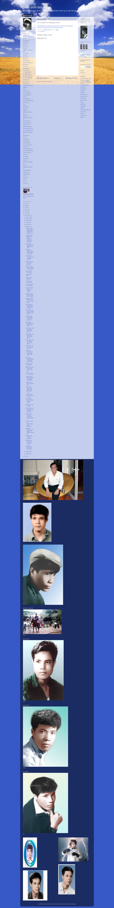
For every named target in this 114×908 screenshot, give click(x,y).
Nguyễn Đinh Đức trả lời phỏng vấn (29, 447)
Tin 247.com (83, 98)
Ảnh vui (25, 42)
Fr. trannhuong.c (27, 76)
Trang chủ (57, 78)
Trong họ (25, 172)
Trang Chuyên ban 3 (28, 167)
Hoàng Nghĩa (26, 95)
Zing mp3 (82, 92)
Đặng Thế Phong (27, 62)
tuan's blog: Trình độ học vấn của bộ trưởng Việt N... (29, 353)
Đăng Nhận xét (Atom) (47, 81)
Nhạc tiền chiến (26, 126)
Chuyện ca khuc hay (28, 50)
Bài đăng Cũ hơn (71, 78)
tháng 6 (28, 451)
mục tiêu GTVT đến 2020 (29, 364)
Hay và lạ (25, 91)
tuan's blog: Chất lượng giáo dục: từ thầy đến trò (30, 330)
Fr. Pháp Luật (26, 72)
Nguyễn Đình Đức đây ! (35, 7)
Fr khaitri (25, 68)
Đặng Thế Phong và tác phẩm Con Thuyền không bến (30, 431)
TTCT (24, 176)
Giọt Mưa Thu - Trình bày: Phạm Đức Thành (29, 442)
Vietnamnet (83, 106)
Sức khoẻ (25, 139)
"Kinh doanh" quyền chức (29, 281)
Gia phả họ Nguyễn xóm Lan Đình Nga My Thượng (85, 82)
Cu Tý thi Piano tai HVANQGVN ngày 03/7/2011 (29, 424)
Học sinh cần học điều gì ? (29, 271)
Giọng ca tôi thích (27, 85)
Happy (24, 87)
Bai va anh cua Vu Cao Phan (29, 373)
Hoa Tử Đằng (26, 93)
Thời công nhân (26, 148)
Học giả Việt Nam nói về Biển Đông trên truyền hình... (29, 389)
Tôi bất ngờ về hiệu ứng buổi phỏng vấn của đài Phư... (29, 378)
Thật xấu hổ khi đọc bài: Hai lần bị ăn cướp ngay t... (30, 300)
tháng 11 (28, 218)
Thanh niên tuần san (85, 109)
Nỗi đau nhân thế (27, 128)
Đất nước (25, 64)
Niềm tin (82, 117)
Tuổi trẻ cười (83, 115)
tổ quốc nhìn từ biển (27, 162)
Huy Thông (25, 98)
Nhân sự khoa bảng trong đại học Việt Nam (30, 267)
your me (25, 183)
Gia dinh (25, 79)
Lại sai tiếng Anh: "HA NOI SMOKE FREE (29, 400)
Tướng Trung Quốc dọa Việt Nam (29, 383)
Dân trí (82, 102)
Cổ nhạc (25, 53)
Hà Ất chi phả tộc (27, 15)
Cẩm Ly (25, 46)
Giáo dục (25, 83)
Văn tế (24, 177)
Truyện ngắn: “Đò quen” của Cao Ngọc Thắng (30, 257)
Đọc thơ (25, 66)
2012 (26, 212)
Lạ (23, 104)
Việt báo (82, 107)
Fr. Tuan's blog (26, 77)
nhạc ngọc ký (26, 122)
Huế (24, 96)
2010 (26, 456)
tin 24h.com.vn (83, 96)
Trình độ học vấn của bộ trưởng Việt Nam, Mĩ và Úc (30, 312)
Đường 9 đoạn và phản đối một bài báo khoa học (29, 318)
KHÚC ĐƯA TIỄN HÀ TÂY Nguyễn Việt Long (29, 245)
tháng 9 (28, 222)
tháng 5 (28, 453)
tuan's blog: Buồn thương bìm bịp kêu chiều (29, 324)
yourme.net (83, 87)
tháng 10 (28, 220)
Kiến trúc (25, 102)
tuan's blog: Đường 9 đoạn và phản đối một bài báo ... (30, 359)
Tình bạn (25, 158)
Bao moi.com (83, 100)
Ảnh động (25, 40)
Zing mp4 (82, 90)
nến (24, 113)
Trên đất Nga (26, 170)
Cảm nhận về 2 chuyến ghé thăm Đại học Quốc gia (29, 306)
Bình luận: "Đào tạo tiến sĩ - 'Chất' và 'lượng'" (29, 289)
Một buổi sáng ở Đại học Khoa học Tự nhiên (29, 295)
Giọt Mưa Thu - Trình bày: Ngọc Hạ (29, 437)
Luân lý (24, 108)
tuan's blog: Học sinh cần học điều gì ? (29, 347)
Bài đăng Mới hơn (43, 78)
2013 (26, 209)
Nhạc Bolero (26, 120)
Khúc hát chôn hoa (27, 100)
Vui (23, 181)
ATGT (24, 44)
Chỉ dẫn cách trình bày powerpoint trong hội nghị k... (29, 416)
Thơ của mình (26, 144)
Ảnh (24, 38)
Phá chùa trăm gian (27, 132)
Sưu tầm (42, 31)
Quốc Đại (25, 135)
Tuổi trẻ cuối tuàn (84, 85)
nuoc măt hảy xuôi (27, 130)
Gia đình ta (25, 81)
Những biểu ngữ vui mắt (29, 405)
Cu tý (24, 55)
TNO (24, 160)
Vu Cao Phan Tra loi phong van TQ (29, 395)
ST (23, 137)
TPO (24, 165)
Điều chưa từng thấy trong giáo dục (29, 263)
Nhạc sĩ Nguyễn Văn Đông (29, 285)
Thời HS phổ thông (27, 150)
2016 (26, 203)
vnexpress (82, 104)
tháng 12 (28, 215)
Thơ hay (25, 146)
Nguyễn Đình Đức (29, 194)
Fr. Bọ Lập (25, 70)
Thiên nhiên (26, 143)
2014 (26, 207)
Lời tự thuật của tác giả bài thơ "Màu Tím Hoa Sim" (29, 410)
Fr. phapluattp (26, 74)
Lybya (24, 110)
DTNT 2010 (25, 60)
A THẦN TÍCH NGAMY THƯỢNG (27, 36)
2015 (26, 205)
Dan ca (24, 58)
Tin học (24, 156)
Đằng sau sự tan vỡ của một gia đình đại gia (29, 369)
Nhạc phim (25, 124)
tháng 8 (28, 224)
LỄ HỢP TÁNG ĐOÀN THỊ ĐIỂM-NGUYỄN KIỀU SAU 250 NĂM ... (29, 238)
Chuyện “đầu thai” (29, 275)
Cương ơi (25, 57)
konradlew (62, 904)
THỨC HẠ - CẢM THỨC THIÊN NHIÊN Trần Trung (30, 251)
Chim (24, 48)
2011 (26, 214)
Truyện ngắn (26, 174)
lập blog (25, 106)
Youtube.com (83, 89)
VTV (24, 179)
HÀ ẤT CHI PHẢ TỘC (85, 78)
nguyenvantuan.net (27, 117)
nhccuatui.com (83, 94)
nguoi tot (25, 115)
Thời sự (25, 154)
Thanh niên (83, 111)
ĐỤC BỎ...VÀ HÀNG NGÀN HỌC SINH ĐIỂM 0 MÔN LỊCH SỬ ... (29, 231)
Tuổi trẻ (82, 113)
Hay (24, 89)
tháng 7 (28, 226)
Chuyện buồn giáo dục (29, 278)
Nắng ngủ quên (26, 112)
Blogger (74, 904)
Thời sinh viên (26, 152)
